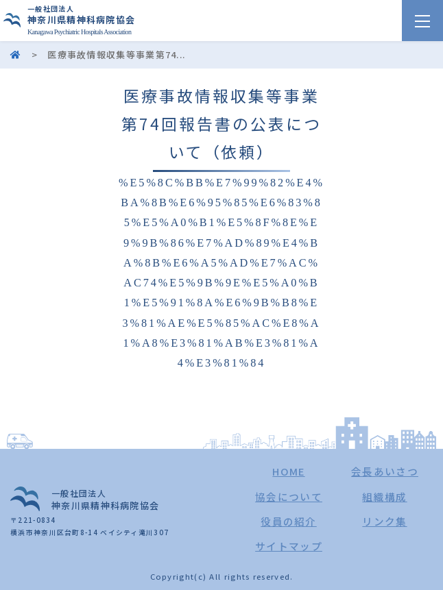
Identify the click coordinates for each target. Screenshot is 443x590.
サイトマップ (288, 546)
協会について (288, 496)
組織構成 (384, 496)
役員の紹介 (289, 521)
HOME (288, 471)
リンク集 (384, 521)
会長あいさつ (384, 471)
